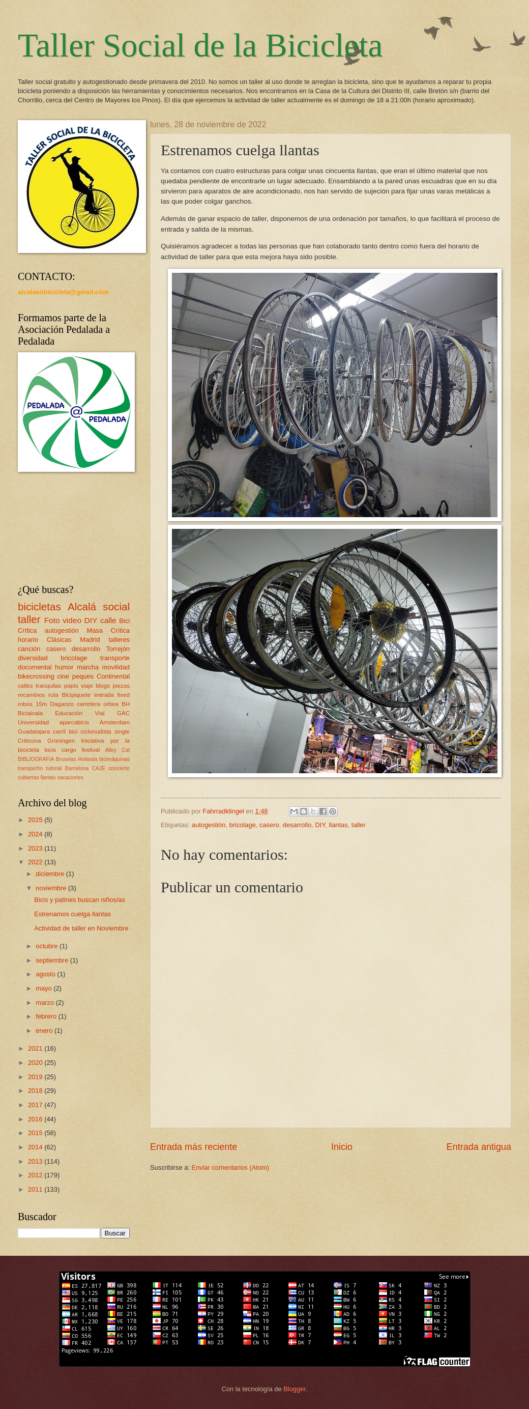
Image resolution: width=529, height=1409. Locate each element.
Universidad (33, 722)
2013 (36, 1161)
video (72, 620)
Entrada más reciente (193, 1147)
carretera (88, 704)
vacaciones (70, 777)
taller (358, 825)
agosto (46, 974)
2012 (36, 1175)
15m (41, 704)
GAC (123, 713)
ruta (53, 695)
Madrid (90, 639)
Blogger (294, 1389)
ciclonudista (95, 731)
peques (83, 676)
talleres (119, 639)
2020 (36, 1062)
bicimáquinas (114, 759)
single (122, 731)
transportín (30, 768)
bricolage (242, 825)
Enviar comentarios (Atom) (230, 1167)
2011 (36, 1189)
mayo (44, 988)
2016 (36, 1119)
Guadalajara (34, 731)
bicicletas (39, 606)
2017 (36, 1105)
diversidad (33, 658)
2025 (36, 820)
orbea (111, 704)
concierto (119, 768)
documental (35, 667)
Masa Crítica (108, 630)
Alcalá (82, 606)
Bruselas (66, 759)
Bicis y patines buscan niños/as (79, 900)
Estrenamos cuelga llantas (72, 914)
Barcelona (77, 768)
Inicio (341, 1147)
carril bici (65, 731)
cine (63, 676)
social (116, 606)
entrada (104, 695)
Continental (113, 676)
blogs (103, 686)
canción (29, 649)
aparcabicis (75, 722)
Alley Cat (117, 750)
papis (71, 686)
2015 (36, 1133)
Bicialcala (30, 713)
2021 (36, 1048)
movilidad (116, 667)
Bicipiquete (76, 695)
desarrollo (297, 825)
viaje (87, 686)
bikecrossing (36, 676)
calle (108, 620)
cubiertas (28, 777)
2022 (36, 862)
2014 (36, 1147)
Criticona (29, 741)
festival (90, 750)
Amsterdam (115, 722)
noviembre (52, 888)
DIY (320, 825)
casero (269, 825)
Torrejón (118, 649)
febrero (47, 1016)
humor (64, 667)
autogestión (209, 825)
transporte (115, 658)
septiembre (53, 960)
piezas (121, 686)
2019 (36, 1077)
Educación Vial (79, 713)
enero (45, 1030)
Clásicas (59, 639)
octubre (48, 946)
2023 (36, 848)
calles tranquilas (39, 686)
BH (126, 704)
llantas (338, 825)
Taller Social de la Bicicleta (200, 45)
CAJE (98, 768)
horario (28, 639)
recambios (31, 695)
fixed (123, 695)
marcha (88, 667)
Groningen (61, 741)
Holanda (87, 759)
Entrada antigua (479, 1147)
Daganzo (62, 704)
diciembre (51, 874)
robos (25, 704)
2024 (36, 834)
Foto (52, 620)
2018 (36, 1090)
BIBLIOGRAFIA (36, 759)
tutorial (54, 768)
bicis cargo (60, 750)
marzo (45, 1002)
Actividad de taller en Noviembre (81, 928)
